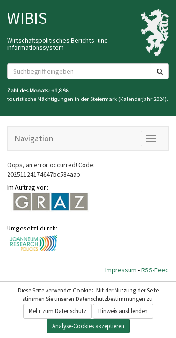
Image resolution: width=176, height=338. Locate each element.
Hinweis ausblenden (123, 311)
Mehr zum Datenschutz (57, 311)
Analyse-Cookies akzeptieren (88, 326)
